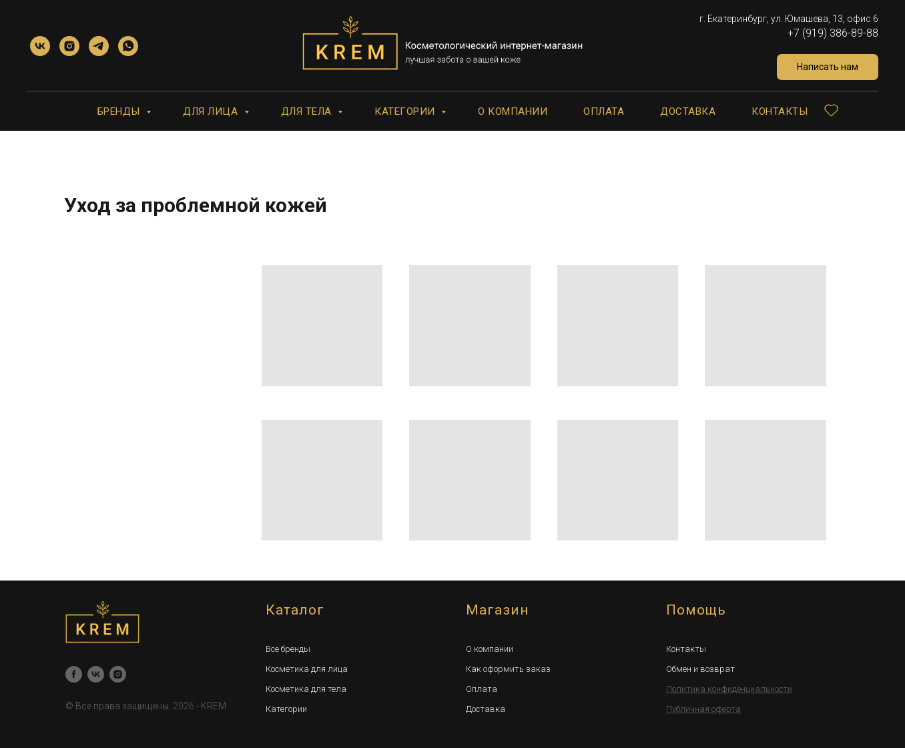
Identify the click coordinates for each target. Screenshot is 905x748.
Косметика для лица (307, 669)
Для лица (212, 111)
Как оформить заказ (508, 669)
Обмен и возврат (700, 669)
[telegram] (99, 46)
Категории (406, 111)
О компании (512, 111)
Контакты (779, 111)
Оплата (603, 111)
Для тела (308, 111)
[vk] (40, 46)
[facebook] (73, 674)
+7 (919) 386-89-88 (833, 33)
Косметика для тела (306, 689)
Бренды (120, 111)
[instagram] (69, 46)
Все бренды (288, 649)
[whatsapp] (128, 46)
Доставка (687, 111)
